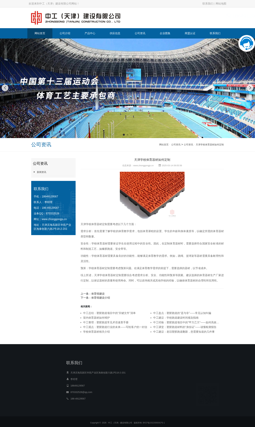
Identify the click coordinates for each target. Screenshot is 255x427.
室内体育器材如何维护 (96, 317)
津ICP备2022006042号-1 (154, 424)
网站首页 (40, 33)
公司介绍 (65, 33)
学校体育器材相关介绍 (96, 331)
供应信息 (115, 33)
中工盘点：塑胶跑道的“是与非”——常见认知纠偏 (182, 313)
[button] (124, 135)
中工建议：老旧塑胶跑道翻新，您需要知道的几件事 (184, 331)
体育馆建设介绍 (100, 297)
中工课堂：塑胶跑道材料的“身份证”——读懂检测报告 (184, 327)
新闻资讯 (39, 172)
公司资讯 (140, 33)
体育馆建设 (98, 293)
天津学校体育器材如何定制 (210, 144)
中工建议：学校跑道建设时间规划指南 (176, 317)
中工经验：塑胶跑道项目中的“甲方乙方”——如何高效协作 (186, 322)
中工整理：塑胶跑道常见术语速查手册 (106, 322)
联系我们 (207, 3)
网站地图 (221, 3)
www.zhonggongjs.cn (54, 219)
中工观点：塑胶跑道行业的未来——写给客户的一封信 (115, 327)
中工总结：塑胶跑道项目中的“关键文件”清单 (109, 313)
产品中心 (90, 33)
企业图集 (165, 33)
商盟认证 (190, 33)
